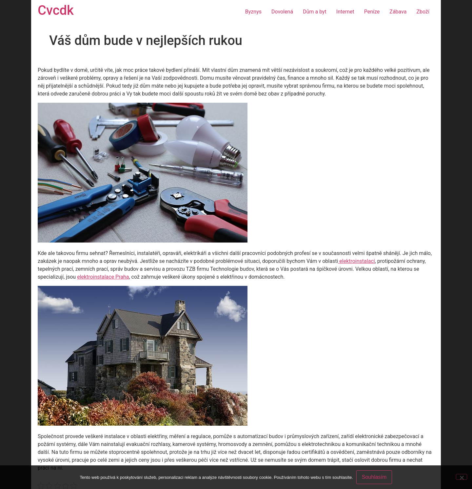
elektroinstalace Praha (103, 277)
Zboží (423, 12)
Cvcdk (56, 10)
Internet (345, 12)
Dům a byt (314, 12)
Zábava (397, 12)
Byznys (253, 12)
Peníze (372, 12)
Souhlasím (374, 477)
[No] (461, 477)
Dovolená (282, 12)
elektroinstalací (356, 261)
